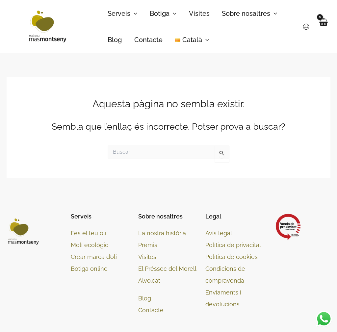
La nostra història (162, 233)
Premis (147, 245)
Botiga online (89, 268)
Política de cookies (231, 256)
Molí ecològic (89, 245)
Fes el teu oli (88, 233)
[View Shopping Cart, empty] (323, 26)
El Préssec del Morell (167, 268)
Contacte (151, 310)
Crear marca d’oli (94, 256)
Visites (147, 256)
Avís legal (218, 233)
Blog (144, 298)
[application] (133, 13)
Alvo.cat (149, 280)
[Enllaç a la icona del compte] (306, 26)
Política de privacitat (233, 245)
